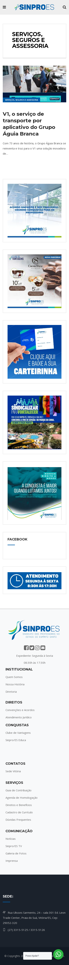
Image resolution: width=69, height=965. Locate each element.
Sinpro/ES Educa (16, 740)
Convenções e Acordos (20, 710)
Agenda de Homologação (22, 797)
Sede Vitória (13, 771)
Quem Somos (14, 677)
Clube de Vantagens (18, 732)
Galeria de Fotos (16, 853)
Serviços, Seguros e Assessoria (21, 100)
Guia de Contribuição (18, 790)
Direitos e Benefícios (19, 805)
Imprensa (12, 860)
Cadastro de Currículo (19, 812)
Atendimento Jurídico (19, 717)
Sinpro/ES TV (14, 846)
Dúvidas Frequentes (18, 819)
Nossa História (15, 684)
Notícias (11, 838)
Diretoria (11, 691)
